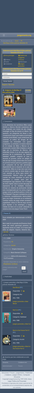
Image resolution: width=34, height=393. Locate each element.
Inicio (17, 41)
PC (21, 41)
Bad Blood (16, 287)
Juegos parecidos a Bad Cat (22, 324)
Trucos (22, 60)
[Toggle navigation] (3, 35)
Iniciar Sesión (7, 81)
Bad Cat (15, 310)
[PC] (21, 287)
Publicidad (28, 373)
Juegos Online (17, 375)
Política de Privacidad (19, 381)
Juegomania (20, 373)
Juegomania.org (24, 35)
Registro (5, 85)
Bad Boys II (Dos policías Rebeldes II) (15, 43)
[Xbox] (15, 264)
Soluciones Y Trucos (8, 373)
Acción (13, 245)
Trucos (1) (7, 213)
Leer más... (6, 232)
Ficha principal (9, 55)
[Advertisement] (16, 16)
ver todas (28, 90)
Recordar (11, 85)
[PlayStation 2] (8, 264)
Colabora (8, 375)
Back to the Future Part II (21, 330)
